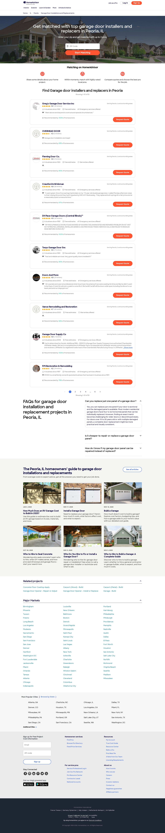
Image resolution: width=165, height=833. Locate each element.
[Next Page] (100, 391)
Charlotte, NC (62, 702)
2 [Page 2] (75, 392)
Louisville (67, 606)
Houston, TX (61, 707)
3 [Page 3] (80, 392)
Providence (108, 622)
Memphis (107, 625)
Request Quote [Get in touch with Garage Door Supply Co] (122, 354)
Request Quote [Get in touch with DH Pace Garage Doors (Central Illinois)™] (122, 236)
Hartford (26, 652)
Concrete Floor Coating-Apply (36, 587)
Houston (107, 648)
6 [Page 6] (94, 392)
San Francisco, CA (63, 722)
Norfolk (106, 659)
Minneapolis (68, 629)
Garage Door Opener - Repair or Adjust (40, 591)
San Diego (27, 637)
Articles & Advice (65, 8)
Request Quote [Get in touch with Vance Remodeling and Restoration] (122, 323)
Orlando (26, 671)
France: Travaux (56, 810)
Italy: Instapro (83, 810)
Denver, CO (33, 707)
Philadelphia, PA (35, 717)
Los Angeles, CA (91, 707)
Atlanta (26, 678)
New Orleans (68, 610)
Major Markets (82, 600)
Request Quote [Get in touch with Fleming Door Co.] (122, 172)
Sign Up (136, 3)
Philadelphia (108, 614)
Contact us (110, 785)
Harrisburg (107, 610)
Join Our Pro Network (75, 772)
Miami (25, 667)
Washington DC (29, 656)
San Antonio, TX (118, 717)
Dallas (105, 637)
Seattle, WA (89, 722)
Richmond (107, 663)
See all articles (132, 469)
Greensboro (68, 663)
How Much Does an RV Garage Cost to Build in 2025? (41, 512)
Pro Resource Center (74, 775)
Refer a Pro (110, 750)
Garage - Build (109, 591)
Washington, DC (118, 722)
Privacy (70, 816)
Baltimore (67, 614)
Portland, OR (61, 717)
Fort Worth (108, 644)
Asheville (67, 656)
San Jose (27, 644)
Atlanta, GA (33, 702)
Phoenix (26, 610)
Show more (128, 347)
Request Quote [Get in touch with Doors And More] (122, 295)
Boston (66, 618)
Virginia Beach (109, 667)
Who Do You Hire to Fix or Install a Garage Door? (80, 555)
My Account (110, 740)
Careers (109, 775)
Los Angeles (28, 625)
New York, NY (117, 712)
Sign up (37, 762)
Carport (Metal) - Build (113, 587)
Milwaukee (108, 678)
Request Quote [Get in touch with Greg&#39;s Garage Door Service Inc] (122, 119)
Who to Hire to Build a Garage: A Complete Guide (120, 555)
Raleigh (66, 667)
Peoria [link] (36, 13)
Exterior (34, 8)
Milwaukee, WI (34, 712)
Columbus (67, 682)
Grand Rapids (69, 625)
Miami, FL (116, 707)
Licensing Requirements (115, 760)
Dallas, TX (116, 702)
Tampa (26, 675)
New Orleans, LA (91, 712)
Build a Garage (111, 511)
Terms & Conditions (95, 820)
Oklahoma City (69, 686)
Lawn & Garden (45, 8)
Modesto (27, 629)
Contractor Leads (73, 779)
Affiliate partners (112, 792)
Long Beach (28, 622)
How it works (111, 768)
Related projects (82, 581)
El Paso (106, 640)
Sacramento (28, 633)
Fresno (26, 618)
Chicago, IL (88, 702)
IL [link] (30, 13)
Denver (26, 648)
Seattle (106, 671)
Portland (107, 606)
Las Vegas (67, 644)
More (54, 8)
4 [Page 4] (85, 392)
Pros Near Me (111, 753)
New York (67, 652)
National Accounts (74, 782)
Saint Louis (67, 640)
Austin (106, 633)
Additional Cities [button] (30, 727)
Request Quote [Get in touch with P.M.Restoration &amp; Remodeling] (122, 382)
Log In (125, 3)
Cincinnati (67, 675)
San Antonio (108, 652)
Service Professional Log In (76, 768)
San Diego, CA (34, 722)
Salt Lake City (109, 656)
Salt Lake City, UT (91, 717)
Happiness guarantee (114, 789)
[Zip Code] (82, 46)
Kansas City (68, 637)
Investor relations (112, 782)
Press (108, 779)
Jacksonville (28, 663)
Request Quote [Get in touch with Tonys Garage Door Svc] (122, 263)
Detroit (66, 622)
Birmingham (28, 606)
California (77, 816)
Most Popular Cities (29, 697)
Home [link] (25, 13)
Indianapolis (28, 686)
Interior (26, 8)
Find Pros (70, 740)
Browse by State (49, 697)
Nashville (107, 629)
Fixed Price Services (74, 747)
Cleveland (67, 678)
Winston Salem (69, 671)
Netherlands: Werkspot (96, 810)
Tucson (26, 614)
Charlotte (67, 659)
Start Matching (82, 52)
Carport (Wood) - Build (73, 587)
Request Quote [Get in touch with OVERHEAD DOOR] (122, 145)
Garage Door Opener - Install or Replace (80, 591)
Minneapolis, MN (63, 712)
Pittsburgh (107, 618)
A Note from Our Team (114, 757)
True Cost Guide (112, 743)
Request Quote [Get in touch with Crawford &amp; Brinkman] (122, 204)
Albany (66, 648)
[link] (82, 104)
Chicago (26, 682)
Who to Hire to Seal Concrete (37, 554)
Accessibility (93, 816)
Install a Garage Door (74, 511)
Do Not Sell (84, 816)
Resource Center (112, 747)
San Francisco (29, 640)
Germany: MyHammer (70, 810)
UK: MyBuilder (110, 810)
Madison (107, 675)
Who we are (110, 772)
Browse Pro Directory (74, 743)
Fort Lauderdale (30, 659)
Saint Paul (67, 633)
